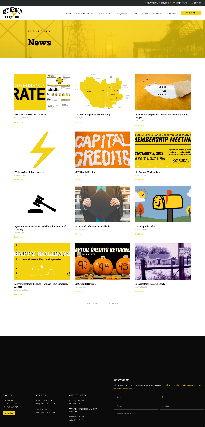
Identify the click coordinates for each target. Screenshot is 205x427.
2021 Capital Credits (145, 226)
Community (173, 13)
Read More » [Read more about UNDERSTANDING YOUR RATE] (18, 122)
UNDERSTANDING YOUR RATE (30, 114)
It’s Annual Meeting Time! (148, 172)
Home (68, 13)
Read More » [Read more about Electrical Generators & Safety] (139, 291)
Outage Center (122, 13)
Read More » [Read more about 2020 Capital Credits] (79, 291)
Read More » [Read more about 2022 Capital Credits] (79, 180)
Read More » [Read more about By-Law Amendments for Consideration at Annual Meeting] (18, 237)
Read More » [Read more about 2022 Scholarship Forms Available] (79, 234)
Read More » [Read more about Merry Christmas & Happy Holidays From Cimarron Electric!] (18, 294)
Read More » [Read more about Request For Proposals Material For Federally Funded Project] (139, 125)
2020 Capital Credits (85, 283)
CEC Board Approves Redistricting (92, 114)
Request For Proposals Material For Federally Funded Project (162, 116)
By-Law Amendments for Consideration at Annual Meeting (40, 228)
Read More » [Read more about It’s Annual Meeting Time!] (139, 180)
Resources (158, 13)
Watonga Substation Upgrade (29, 172)
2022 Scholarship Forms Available (92, 226)
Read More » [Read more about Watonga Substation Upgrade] (18, 180)
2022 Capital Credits (85, 172)
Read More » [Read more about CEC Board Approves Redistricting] (79, 122)
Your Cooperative (141, 13)
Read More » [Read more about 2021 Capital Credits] (139, 234)
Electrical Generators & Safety (150, 283)
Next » (115, 303)
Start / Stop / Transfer (84, 13)
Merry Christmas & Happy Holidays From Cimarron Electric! (41, 285)
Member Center (105, 13)
